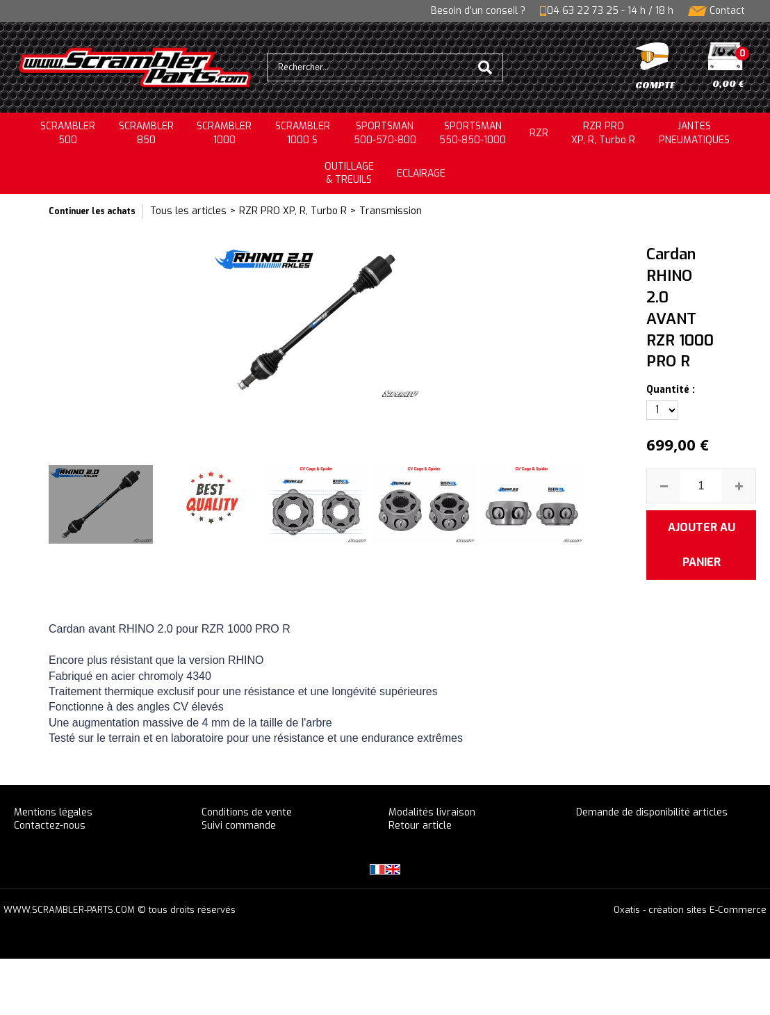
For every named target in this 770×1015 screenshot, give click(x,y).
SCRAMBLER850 (146, 133)
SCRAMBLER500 (67, 133)
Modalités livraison (431, 812)
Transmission (390, 211)
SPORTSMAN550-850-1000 (472, 133)
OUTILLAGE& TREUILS (349, 173)
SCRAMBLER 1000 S (302, 133)
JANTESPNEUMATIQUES (694, 133)
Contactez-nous (49, 825)
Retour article (420, 825)
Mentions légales (53, 812)
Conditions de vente (247, 812)
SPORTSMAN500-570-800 (385, 133)
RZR (539, 133)
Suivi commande (239, 825)
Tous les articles (188, 211)
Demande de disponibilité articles (652, 812)
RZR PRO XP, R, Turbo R (603, 133)
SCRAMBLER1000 (224, 133)
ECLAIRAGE (421, 173)
